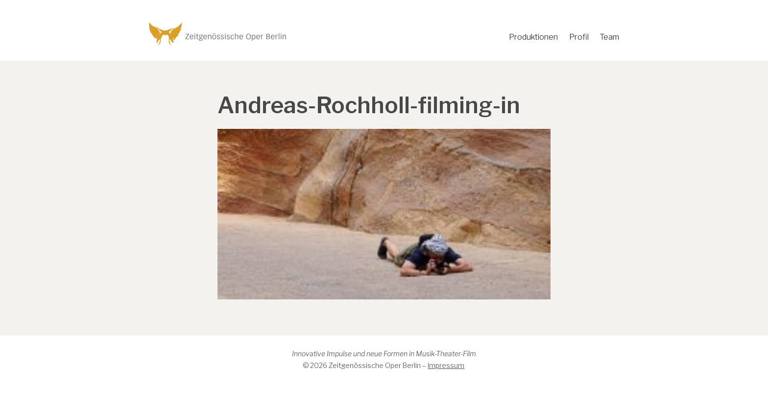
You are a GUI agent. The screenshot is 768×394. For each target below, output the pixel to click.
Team (609, 37)
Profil (579, 37)
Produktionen (533, 37)
